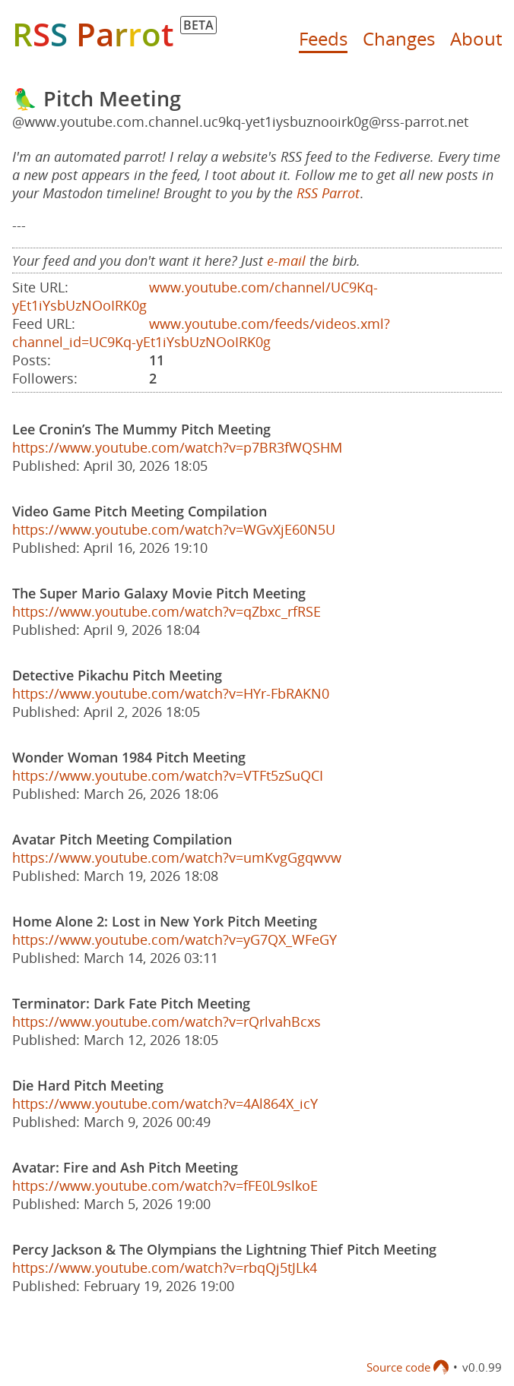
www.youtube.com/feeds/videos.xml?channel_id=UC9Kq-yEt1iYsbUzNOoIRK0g (201, 332)
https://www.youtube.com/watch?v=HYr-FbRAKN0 (170, 693)
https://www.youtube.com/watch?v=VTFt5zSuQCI (167, 775)
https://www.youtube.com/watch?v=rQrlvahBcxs (166, 1021)
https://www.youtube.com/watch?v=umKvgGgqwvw (176, 857)
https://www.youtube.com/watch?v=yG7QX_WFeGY (174, 939)
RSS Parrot (328, 193)
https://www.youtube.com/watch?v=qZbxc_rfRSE (166, 611)
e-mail (286, 260)
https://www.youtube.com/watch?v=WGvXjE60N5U (173, 529)
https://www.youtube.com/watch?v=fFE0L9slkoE (165, 1185)
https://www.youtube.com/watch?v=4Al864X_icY (165, 1103)
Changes (399, 38)
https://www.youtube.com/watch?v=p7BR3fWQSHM (177, 447)
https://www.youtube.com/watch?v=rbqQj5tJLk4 (164, 1267)
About (476, 38)
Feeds (323, 38)
